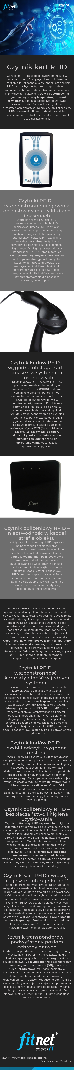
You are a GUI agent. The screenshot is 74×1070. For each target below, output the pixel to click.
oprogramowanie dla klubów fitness (36, 269)
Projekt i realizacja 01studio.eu (56, 1061)
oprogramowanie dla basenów (39, 277)
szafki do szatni (13, 895)
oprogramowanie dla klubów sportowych (37, 273)
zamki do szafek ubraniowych (30, 581)
